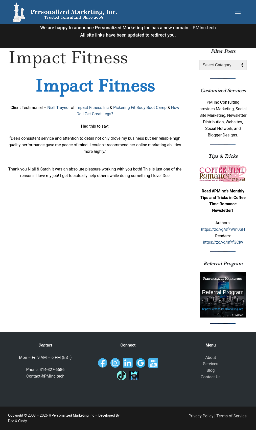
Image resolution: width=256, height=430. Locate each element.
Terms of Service (231, 416)
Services (210, 363)
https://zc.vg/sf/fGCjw (223, 242)
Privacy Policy (201, 416)
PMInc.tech (204, 27)
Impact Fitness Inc (92, 107)
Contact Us (211, 377)
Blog (210, 370)
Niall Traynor (58, 107)
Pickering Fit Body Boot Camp (140, 107)
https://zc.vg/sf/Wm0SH (223, 229)
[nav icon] (238, 12)
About (210, 357)
